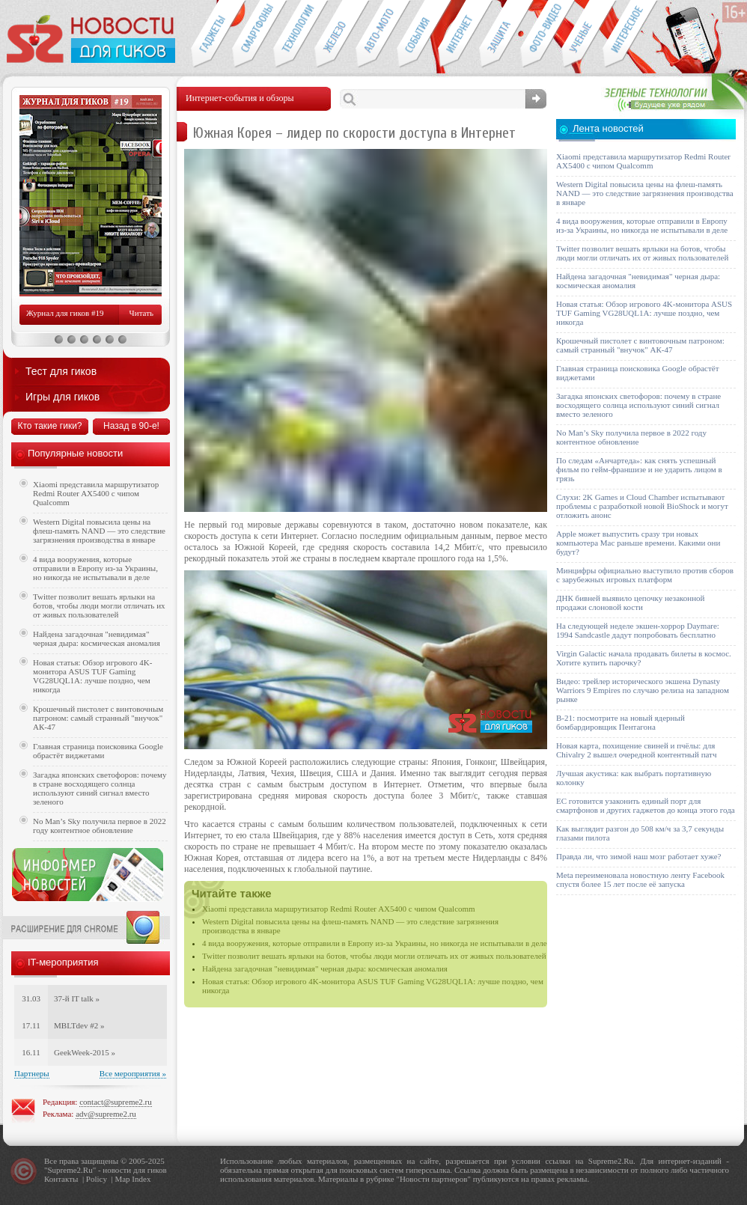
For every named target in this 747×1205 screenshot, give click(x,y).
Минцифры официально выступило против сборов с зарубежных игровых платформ (645, 575)
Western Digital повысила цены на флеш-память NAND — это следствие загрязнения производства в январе (99, 530)
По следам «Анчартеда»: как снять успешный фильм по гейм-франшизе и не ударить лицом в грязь (639, 469)
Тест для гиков (61, 371)
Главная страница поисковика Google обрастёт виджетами (98, 751)
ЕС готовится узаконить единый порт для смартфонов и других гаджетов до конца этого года (645, 805)
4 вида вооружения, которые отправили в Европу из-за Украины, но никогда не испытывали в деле (374, 943)
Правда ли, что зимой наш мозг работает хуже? (638, 856)
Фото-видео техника (540, 34)
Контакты (61, 1178)
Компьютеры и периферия (335, 34)
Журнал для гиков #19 (64, 312)
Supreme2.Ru (70, 1169)
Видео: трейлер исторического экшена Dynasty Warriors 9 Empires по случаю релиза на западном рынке (642, 690)
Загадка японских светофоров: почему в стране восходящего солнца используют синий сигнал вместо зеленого (100, 788)
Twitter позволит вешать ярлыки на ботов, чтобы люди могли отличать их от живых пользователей (374, 955)
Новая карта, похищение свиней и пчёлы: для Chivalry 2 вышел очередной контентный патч (636, 750)
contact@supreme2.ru (115, 1101)
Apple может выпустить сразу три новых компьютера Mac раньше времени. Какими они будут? (638, 542)
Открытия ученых (582, 34)
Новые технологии (293, 34)
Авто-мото (376, 34)
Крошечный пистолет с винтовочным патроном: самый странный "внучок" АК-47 (98, 717)
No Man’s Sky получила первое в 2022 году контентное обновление (99, 826)
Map (122, 1178)
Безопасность (499, 34)
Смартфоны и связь (252, 34)
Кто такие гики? (49, 426)
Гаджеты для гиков (211, 34)
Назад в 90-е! (131, 426)
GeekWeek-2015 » (84, 1052)
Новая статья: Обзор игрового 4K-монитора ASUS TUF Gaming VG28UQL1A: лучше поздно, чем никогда (92, 676)
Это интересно (630, 34)
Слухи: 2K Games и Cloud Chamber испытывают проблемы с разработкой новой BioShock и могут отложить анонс (642, 505)
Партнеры (31, 1073)
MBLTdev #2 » (79, 1025)
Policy (96, 1178)
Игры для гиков (62, 397)
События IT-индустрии (417, 34)
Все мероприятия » (133, 1073)
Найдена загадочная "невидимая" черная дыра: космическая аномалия (325, 968)
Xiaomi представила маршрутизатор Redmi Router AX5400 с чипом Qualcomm (338, 908)
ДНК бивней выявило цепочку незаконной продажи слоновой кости (630, 602)
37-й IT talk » (77, 998)
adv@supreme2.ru (106, 1113)
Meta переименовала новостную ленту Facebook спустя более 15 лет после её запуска (640, 879)
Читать (141, 312)
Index (141, 1178)
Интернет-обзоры (458, 34)
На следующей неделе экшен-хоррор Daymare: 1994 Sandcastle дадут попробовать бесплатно (637, 630)
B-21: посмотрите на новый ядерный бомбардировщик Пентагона (620, 722)
